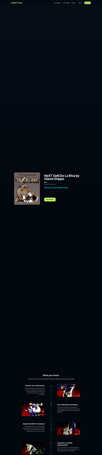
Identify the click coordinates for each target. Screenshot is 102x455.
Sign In (80, 3)
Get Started (49, 199)
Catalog (73, 3)
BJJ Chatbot (66, 3)
